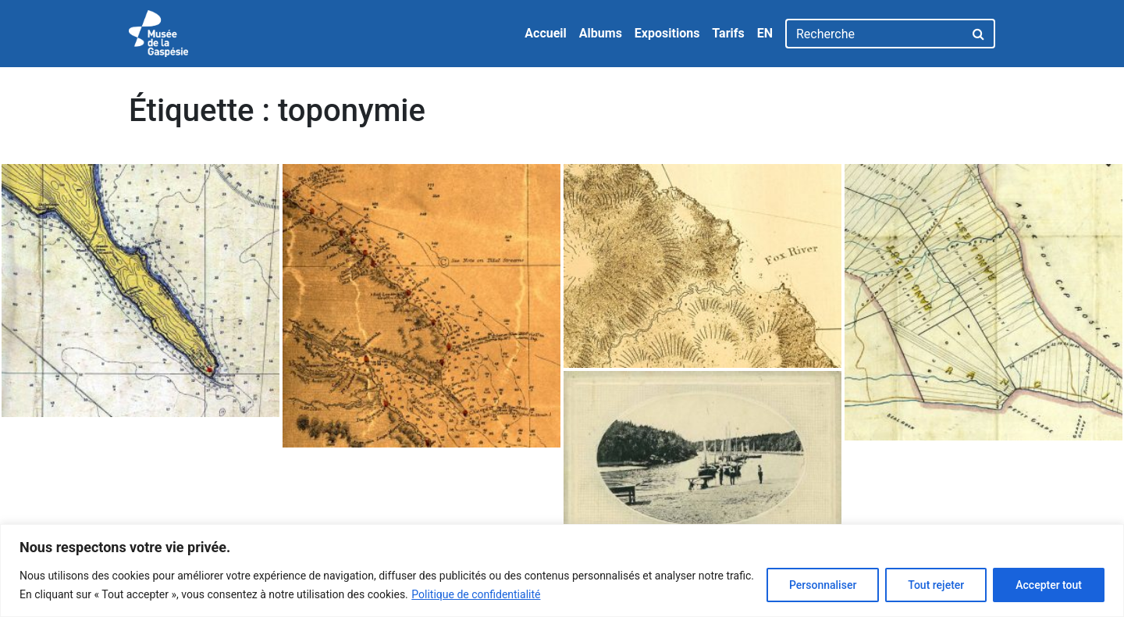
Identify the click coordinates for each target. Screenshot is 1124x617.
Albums (600, 33)
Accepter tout (1049, 585)
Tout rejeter (936, 585)
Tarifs (728, 33)
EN (765, 33)
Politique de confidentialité (475, 594)
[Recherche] (874, 33)
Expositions (667, 33)
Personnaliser (822, 585)
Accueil (546, 33)
